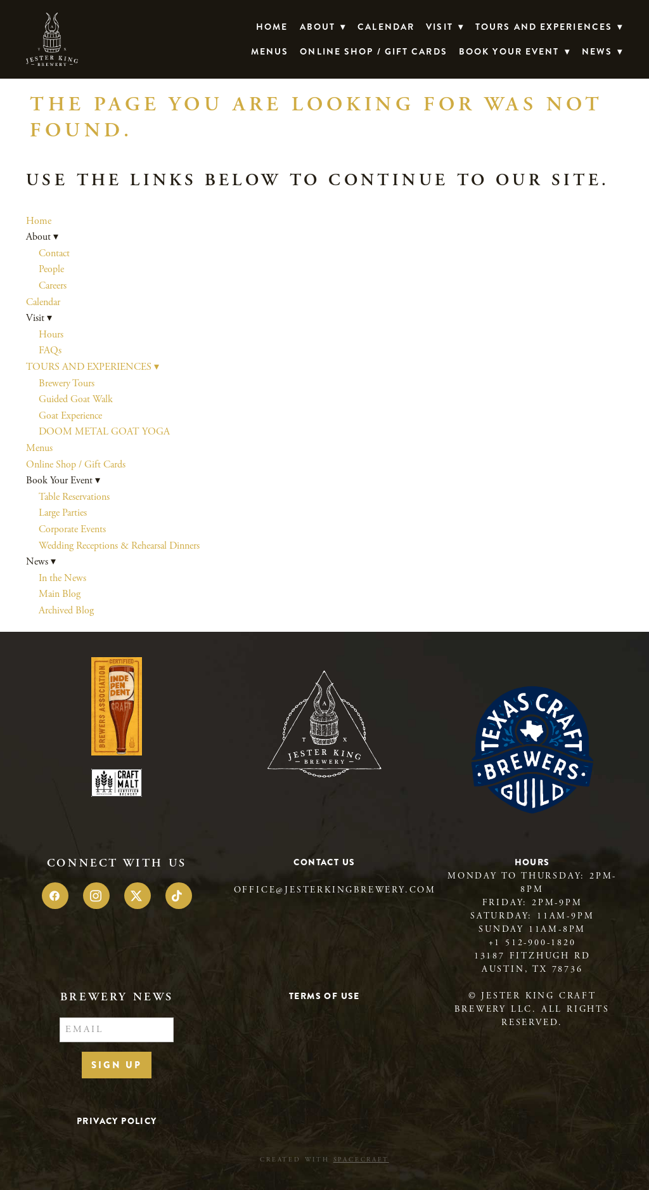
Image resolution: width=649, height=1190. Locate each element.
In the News (62, 578)
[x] (137, 895)
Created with (324, 1160)
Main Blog (59, 594)
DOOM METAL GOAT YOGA (104, 431)
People (51, 269)
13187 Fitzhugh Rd (532, 956)
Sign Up (116, 1065)
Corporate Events (72, 529)
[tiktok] (178, 895)
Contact (54, 253)
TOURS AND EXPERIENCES (549, 26)
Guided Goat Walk (76, 399)
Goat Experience (70, 415)
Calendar (385, 26)
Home (272, 26)
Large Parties (63, 513)
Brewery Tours (66, 383)
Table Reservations (74, 497)
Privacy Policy (117, 1121)
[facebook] (55, 895)
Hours (51, 334)
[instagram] (96, 895)
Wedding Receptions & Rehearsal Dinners (119, 545)
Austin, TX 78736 (532, 969)
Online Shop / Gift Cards (373, 51)
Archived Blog (66, 610)
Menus (270, 51)
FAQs (50, 350)
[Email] (117, 1030)
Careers (53, 285)
